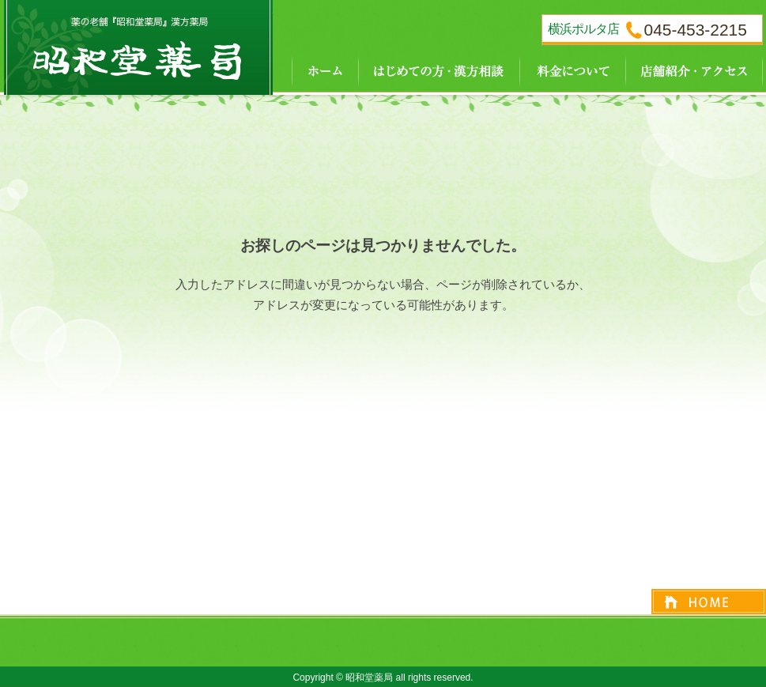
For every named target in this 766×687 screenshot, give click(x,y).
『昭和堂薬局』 (138, 47)
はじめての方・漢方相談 (438, 69)
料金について (572, 69)
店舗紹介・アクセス (694, 69)
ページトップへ (708, 601)
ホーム (315, 69)
